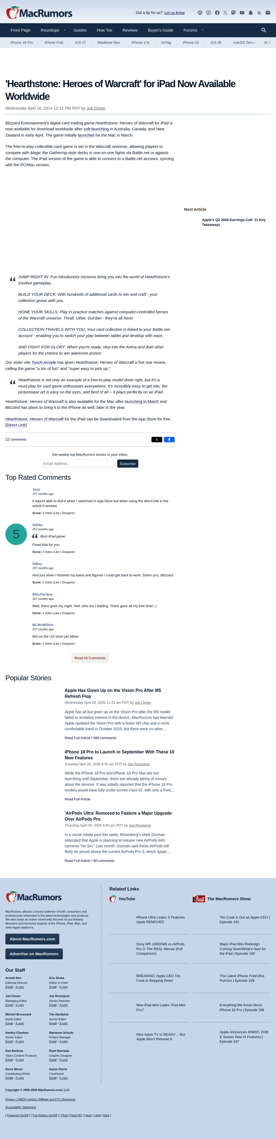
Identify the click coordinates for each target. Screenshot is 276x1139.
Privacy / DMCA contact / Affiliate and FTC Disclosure (40, 1099)
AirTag (166, 42)
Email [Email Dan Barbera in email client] (9, 1058)
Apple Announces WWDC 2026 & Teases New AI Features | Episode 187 (244, 1036)
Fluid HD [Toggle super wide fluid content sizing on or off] (76, 1115)
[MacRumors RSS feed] (259, 13)
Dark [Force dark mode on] (106, 1115)
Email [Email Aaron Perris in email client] (53, 1077)
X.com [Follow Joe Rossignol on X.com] (63, 1004)
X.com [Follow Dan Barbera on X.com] (20, 1058)
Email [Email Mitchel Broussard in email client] (9, 1022)
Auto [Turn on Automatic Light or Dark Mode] (89, 1115)
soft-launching (96, 129)
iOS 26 (216, 42)
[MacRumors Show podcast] (200, 13)
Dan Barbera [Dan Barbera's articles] (14, 1050)
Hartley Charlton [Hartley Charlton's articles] (17, 1031)
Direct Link (16, 425)
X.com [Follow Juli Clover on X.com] (20, 1004)
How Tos (104, 30)
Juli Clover (96, 108)
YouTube (127, 898)
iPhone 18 (191, 42)
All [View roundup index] (267, 42)
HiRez (37, 564)
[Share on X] (156, 439)
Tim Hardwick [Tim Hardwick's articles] (58, 1013)
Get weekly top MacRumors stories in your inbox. (90, 455)
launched (86, 135)
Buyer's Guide (160, 30)
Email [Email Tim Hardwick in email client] (53, 1022)
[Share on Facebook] (169, 439)
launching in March (142, 401)
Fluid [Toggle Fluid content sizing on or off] (64, 1115)
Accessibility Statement (20, 1107)
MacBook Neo (109, 42)
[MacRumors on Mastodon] (233, 13)
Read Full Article (77, 738)
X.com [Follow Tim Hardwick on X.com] (63, 1022)
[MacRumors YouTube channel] (242, 13)
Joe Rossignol (138, 764)
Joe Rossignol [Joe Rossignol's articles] (59, 995)
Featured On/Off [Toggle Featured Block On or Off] (17, 1115)
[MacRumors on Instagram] (208, 13)
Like (57, 513)
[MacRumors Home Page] (39, 13)
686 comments (104, 738)
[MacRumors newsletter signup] (268, 13)
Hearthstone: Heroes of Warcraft (34, 419)
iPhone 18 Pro (22, 42)
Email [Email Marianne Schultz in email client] (53, 1040)
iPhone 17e (140, 42)
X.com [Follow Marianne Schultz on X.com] (63, 1040)
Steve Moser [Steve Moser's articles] (14, 1068)
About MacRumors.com (32, 938)
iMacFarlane (42, 594)
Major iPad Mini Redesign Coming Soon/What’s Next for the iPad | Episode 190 (243, 948)
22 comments (15, 439)
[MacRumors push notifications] (250, 13)
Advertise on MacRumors (34, 953)
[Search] (266, 30)
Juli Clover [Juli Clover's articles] (12, 995)
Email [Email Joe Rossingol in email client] (53, 1004)
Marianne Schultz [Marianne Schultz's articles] (61, 1031)
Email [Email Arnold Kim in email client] (9, 985)
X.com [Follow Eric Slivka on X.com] (63, 985)
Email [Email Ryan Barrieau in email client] (53, 1058)
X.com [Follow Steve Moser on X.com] (20, 1077)
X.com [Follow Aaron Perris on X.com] (63, 1077)
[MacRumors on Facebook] (217, 13)
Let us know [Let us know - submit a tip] (174, 13)
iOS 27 (80, 42)
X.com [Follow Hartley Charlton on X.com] (20, 1040)
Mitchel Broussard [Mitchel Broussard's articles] (18, 1013)
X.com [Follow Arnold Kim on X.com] (20, 985)
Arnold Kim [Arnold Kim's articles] (13, 977)
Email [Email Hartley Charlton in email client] (9, 1040)
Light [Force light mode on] (97, 1115)
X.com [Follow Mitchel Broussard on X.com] (20, 1022)
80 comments (103, 861)
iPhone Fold (53, 42)
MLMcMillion (42, 625)
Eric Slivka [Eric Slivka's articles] (56, 977)
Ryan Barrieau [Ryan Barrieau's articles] (59, 1050)
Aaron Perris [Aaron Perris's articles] (58, 1068)
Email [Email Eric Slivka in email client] (53, 985)
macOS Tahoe (244, 42)
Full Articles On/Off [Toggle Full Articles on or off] (45, 1115)
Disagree (68, 513)
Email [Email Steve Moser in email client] (9, 1077)
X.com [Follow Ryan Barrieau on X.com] (63, 1058)
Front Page (20, 30)
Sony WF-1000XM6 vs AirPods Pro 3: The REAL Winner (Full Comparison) (160, 948)
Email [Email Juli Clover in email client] (9, 1004)
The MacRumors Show (229, 898)
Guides (80, 30)
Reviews (130, 30)
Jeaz (36, 489)
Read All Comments (90, 658)
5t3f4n (37, 525)
